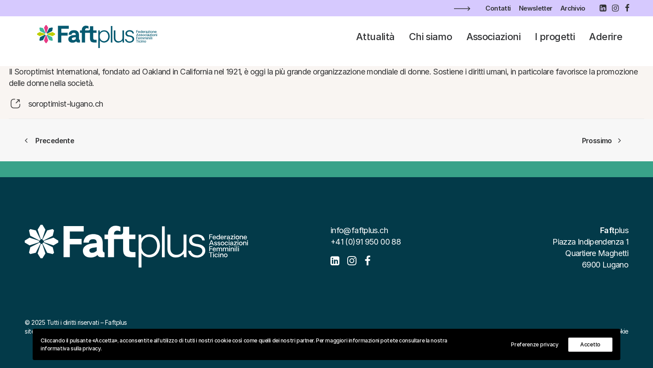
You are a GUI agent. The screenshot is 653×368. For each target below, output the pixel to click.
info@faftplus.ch (359, 230)
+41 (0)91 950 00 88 (365, 241)
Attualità (375, 41)
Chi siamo (430, 41)
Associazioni (493, 41)
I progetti (555, 41)
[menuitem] (498, 8)
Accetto (590, 344)
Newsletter (535, 8)
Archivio (572, 8)
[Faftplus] (94, 41)
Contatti (497, 8)
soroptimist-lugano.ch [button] (65, 103)
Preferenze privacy (535, 344)
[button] (603, 8)
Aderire (605, 41)
